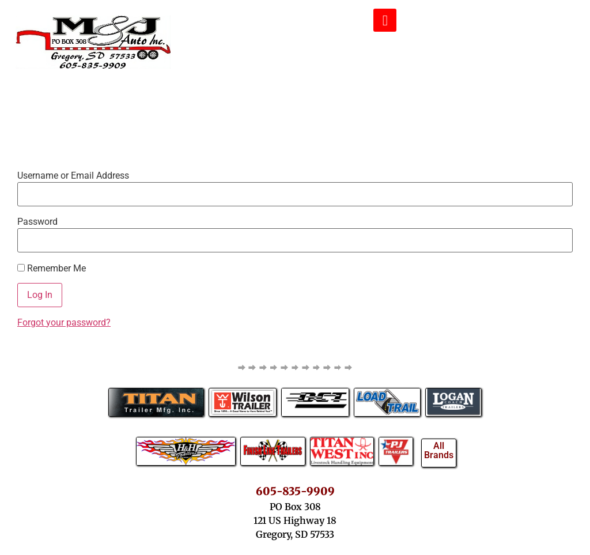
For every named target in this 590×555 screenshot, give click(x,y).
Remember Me (51, 268)
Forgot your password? (64, 322)
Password (37, 221)
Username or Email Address (73, 175)
